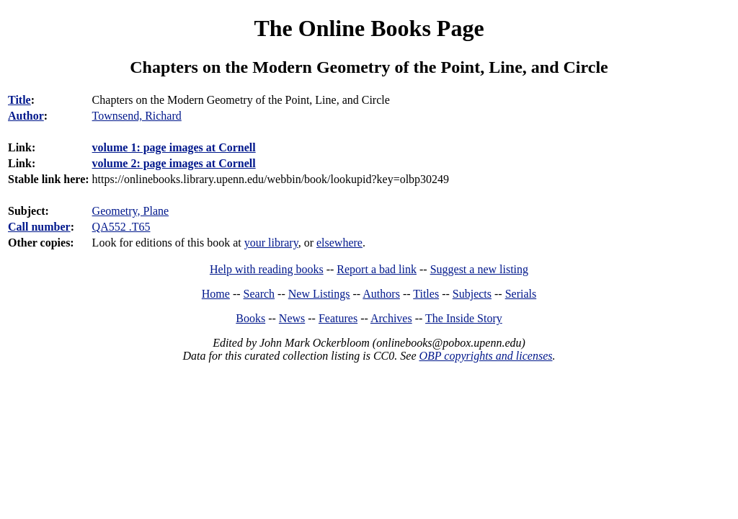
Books (250, 318)
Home (216, 294)
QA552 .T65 (121, 227)
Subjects (472, 294)
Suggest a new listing (479, 269)
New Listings (319, 294)
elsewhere (339, 242)
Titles (426, 294)
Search (259, 294)
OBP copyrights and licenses (485, 356)
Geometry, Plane (130, 211)
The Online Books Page (369, 28)
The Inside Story (463, 318)
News (292, 318)
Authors (381, 294)
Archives (391, 318)
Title (19, 100)
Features (338, 318)
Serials (521, 294)
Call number (39, 227)
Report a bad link (377, 269)
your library (271, 242)
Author (26, 116)
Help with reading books (267, 269)
